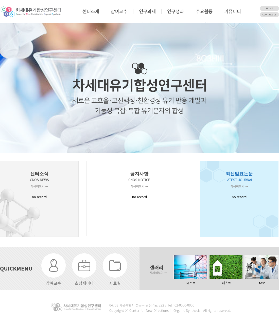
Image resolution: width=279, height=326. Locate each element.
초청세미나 (84, 283)
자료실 (115, 283)
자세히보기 (39, 186)
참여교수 (53, 283)
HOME (269, 8)
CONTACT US (269, 14)
